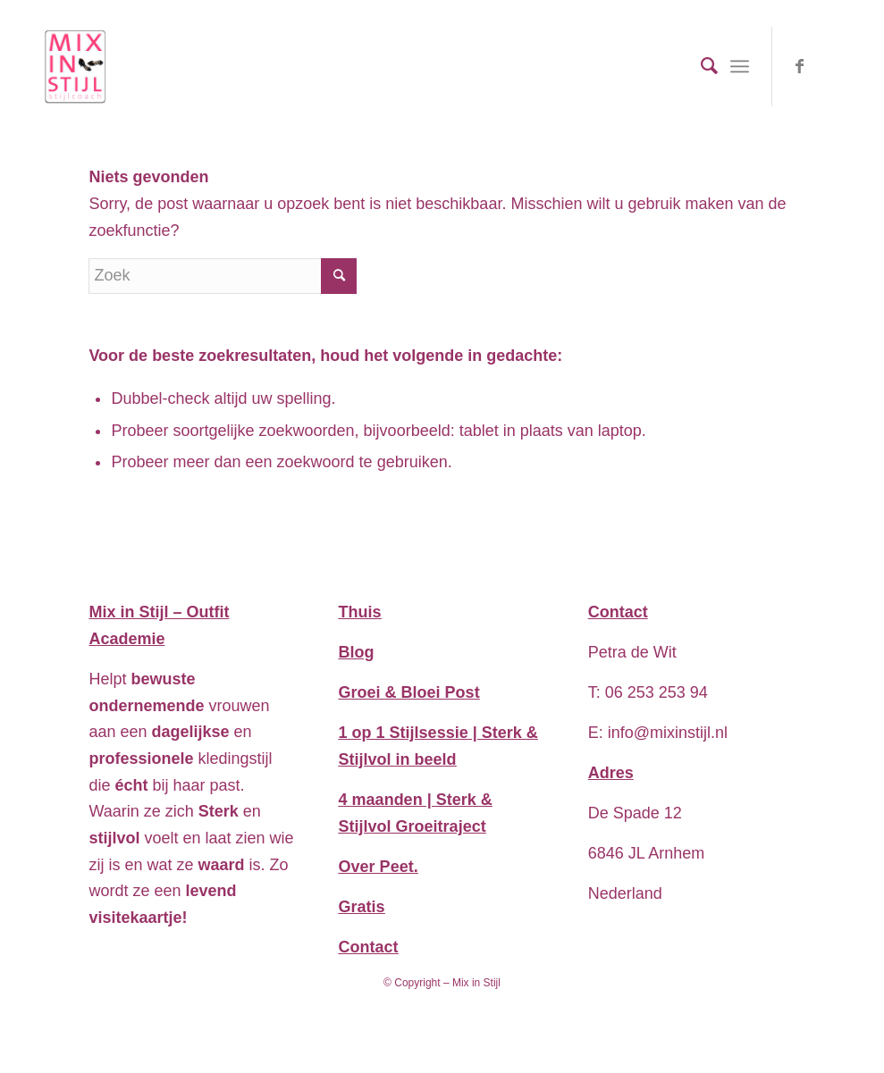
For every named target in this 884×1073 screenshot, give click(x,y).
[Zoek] (700, 66)
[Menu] (739, 66)
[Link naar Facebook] (800, 66)
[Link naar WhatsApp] (826, 66)
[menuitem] (700, 66)
